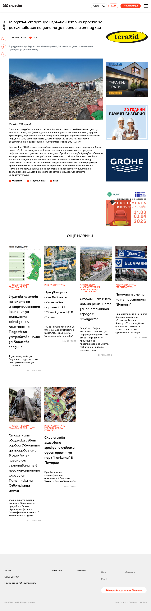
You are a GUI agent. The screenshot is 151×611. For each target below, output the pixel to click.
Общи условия (11, 576)
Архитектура (87, 285)
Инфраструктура (19, 285)
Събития (14, 289)
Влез (113, 5)
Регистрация (130, 5)
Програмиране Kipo (138, 602)
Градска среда (18, 287)
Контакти (56, 570)
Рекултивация (38, 180)
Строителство (88, 292)
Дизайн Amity (121, 602)
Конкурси (50, 430)
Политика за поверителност (20, 583)
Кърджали (17, 180)
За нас (7, 570)
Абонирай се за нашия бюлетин (123, 590)
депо (55, 180)
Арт (32, 428)
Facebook (81, 570)
